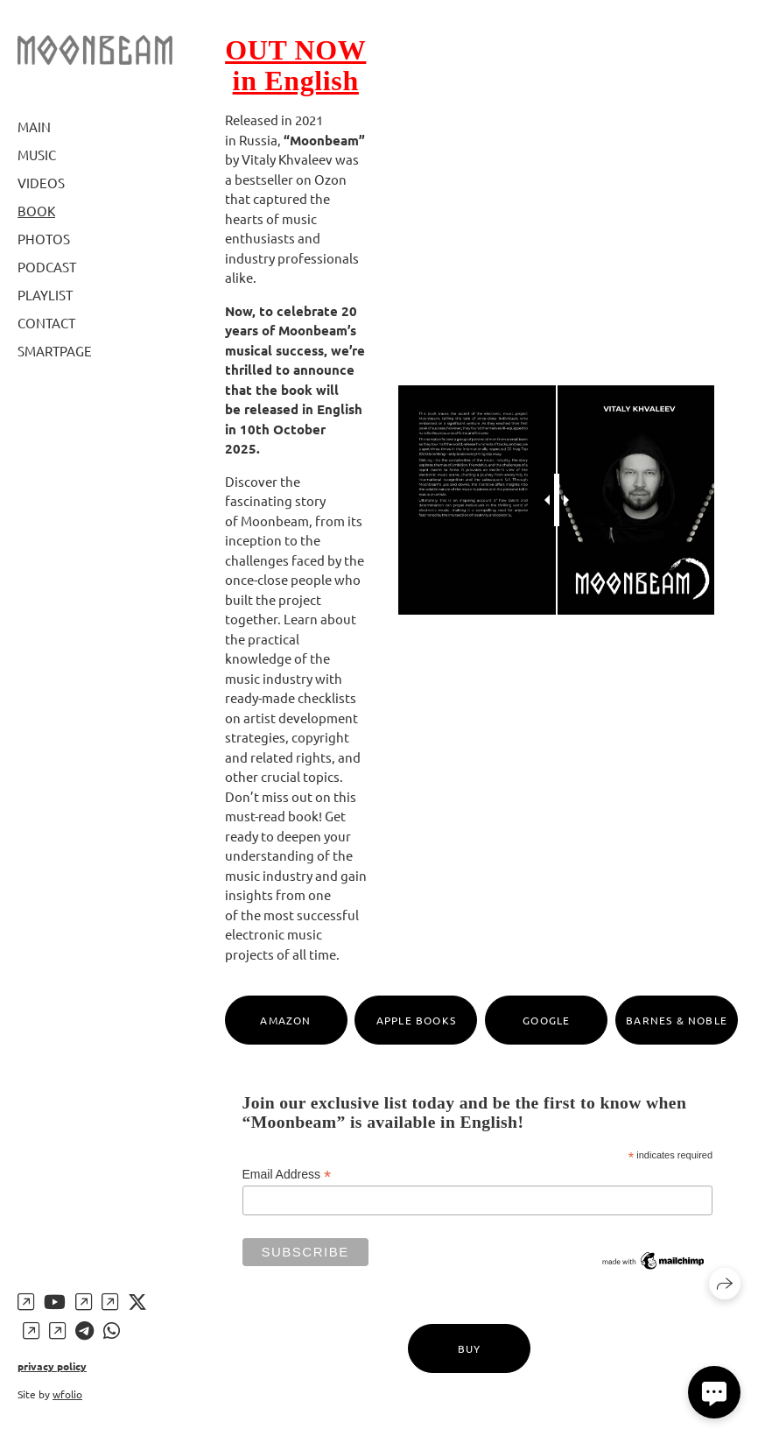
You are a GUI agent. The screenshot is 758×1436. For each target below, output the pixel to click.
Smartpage (55, 350)
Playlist (45, 294)
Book (36, 210)
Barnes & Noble (676, 1020)
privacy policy (52, 1366)
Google (546, 1020)
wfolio (67, 1394)
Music (37, 154)
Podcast (47, 266)
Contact (46, 322)
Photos (44, 238)
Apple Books (416, 1020)
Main (34, 126)
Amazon (285, 1020)
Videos (41, 182)
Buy (469, 1348)
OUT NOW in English (295, 65)
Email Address (287, 1174)
